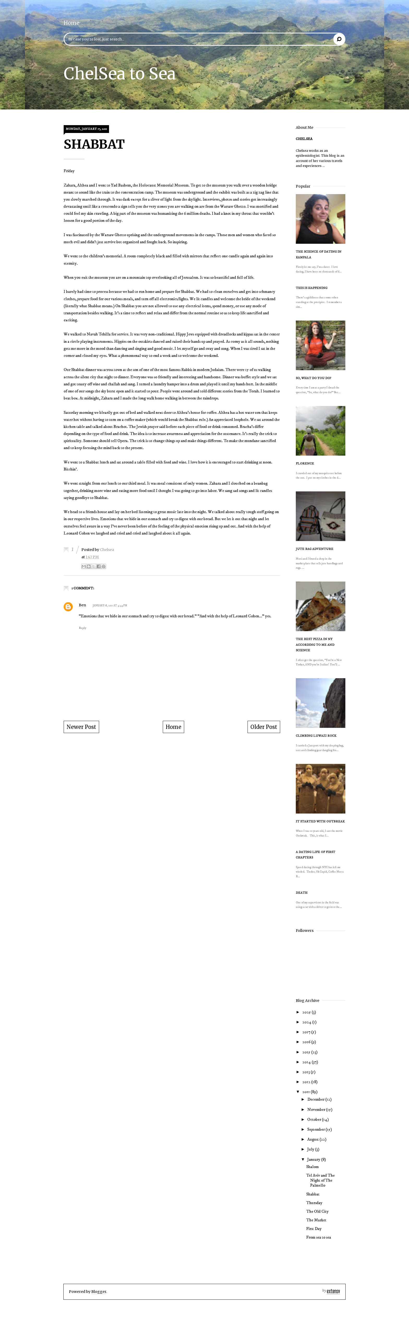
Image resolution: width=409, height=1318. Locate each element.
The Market (316, 1220)
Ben (82, 605)
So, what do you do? (313, 378)
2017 (306, 1032)
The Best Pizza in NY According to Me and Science (315, 644)
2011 (306, 1091)
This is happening (311, 288)
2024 (307, 1022)
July (311, 1149)
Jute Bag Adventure (314, 549)
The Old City (317, 1211)
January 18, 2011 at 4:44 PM (110, 605)
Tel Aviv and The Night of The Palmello (320, 1180)
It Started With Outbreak (320, 821)
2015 (306, 1052)
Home (71, 23)
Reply (82, 628)
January (314, 1159)
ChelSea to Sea (120, 73)
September (316, 1129)
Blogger (98, 1291)
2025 (307, 1012)
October (314, 1119)
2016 (306, 1041)
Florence (305, 464)
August (313, 1139)
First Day (314, 1228)
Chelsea (304, 139)
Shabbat (313, 1194)
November (316, 1109)
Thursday (314, 1202)
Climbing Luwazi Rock (316, 736)
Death (302, 893)
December (316, 1099)
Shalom (312, 1166)
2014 (307, 1062)
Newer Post (81, 727)
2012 (306, 1081)
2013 (306, 1072)
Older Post (263, 727)
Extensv (331, 1291)
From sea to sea (318, 1237)
